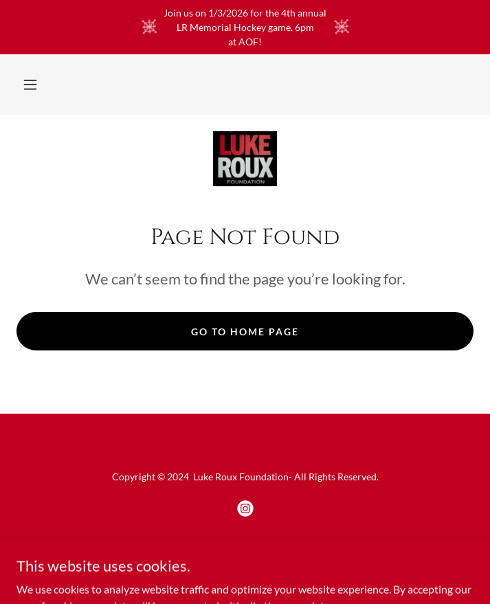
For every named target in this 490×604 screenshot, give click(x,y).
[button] (30, 84)
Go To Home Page (245, 331)
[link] (245, 158)
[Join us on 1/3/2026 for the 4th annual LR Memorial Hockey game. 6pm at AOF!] (245, 27)
